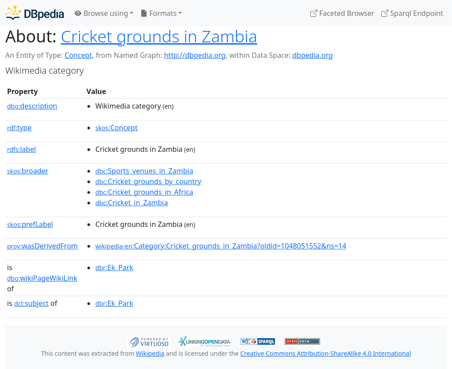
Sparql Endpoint (412, 13)
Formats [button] (158, 13)
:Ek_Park (114, 267)
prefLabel (30, 224)
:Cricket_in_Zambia (131, 202)
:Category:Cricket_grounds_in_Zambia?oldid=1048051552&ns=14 (220, 246)
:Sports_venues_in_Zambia (144, 171)
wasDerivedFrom (42, 246)
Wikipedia (150, 353)
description (32, 106)
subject (31, 303)
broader (27, 171)
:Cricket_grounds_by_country (148, 181)
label (21, 149)
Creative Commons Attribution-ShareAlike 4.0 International (325, 353)
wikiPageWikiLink (42, 278)
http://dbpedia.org (195, 55)
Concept (78, 55)
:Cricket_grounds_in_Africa (144, 192)
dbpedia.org (312, 55)
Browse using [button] (101, 13)
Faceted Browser (342, 13)
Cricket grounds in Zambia (159, 36)
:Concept (116, 127)
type (19, 127)
